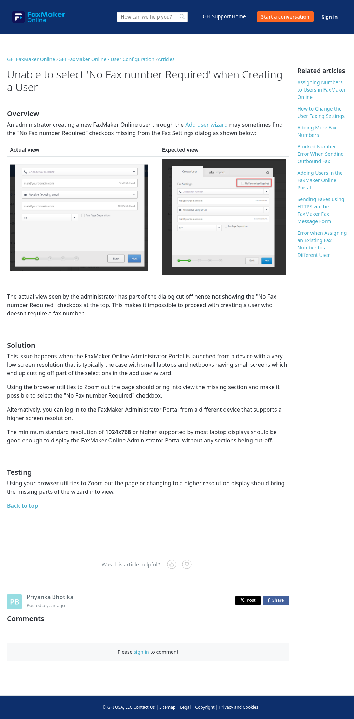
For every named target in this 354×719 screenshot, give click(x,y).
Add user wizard (206, 124)
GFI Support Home (224, 16)
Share (277, 600)
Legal (185, 707)
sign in (141, 651)
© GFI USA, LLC (118, 707)
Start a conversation (285, 16)
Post (248, 600)
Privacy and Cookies (238, 707)
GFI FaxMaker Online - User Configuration (106, 59)
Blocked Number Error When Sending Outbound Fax (321, 154)
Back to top (22, 506)
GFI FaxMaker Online (31, 59)
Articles (166, 59)
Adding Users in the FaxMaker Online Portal (320, 180)
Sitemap (167, 707)
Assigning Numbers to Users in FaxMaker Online (322, 89)
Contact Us (144, 707)
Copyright (204, 707)
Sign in (330, 17)
